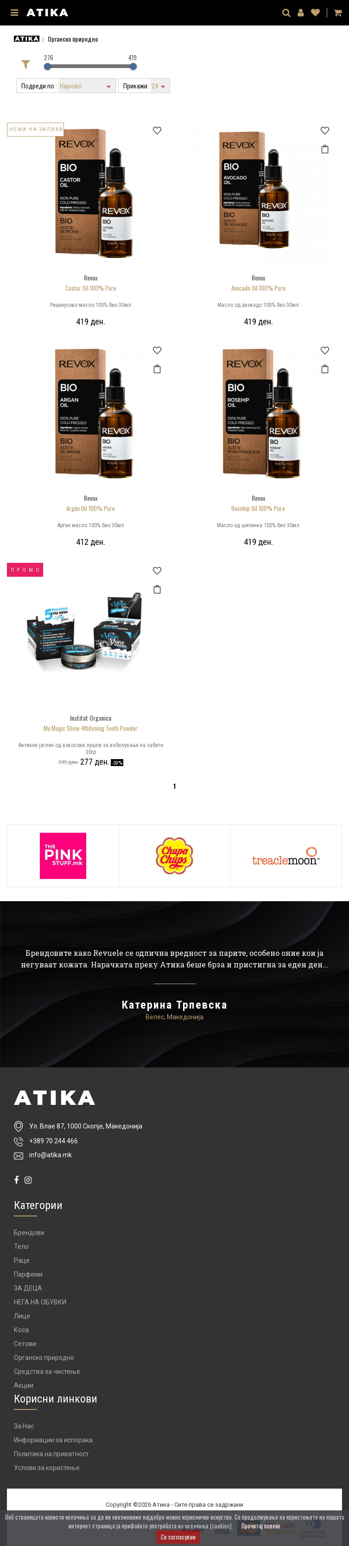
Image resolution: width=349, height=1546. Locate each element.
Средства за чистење (47, 1371)
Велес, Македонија (174, 1017)
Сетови (25, 1343)
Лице (22, 1316)
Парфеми (28, 1274)
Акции (23, 1385)
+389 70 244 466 (53, 1141)
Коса (21, 1330)
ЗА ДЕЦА (28, 1288)
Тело (21, 1246)
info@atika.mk (50, 1155)
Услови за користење (47, 1467)
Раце (22, 1260)
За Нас (24, 1426)
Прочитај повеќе (260, 1525)
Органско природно (44, 1357)
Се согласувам (178, 1536)
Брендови (29, 1232)
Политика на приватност (51, 1454)
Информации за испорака (53, 1440)
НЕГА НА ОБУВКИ (40, 1302)
